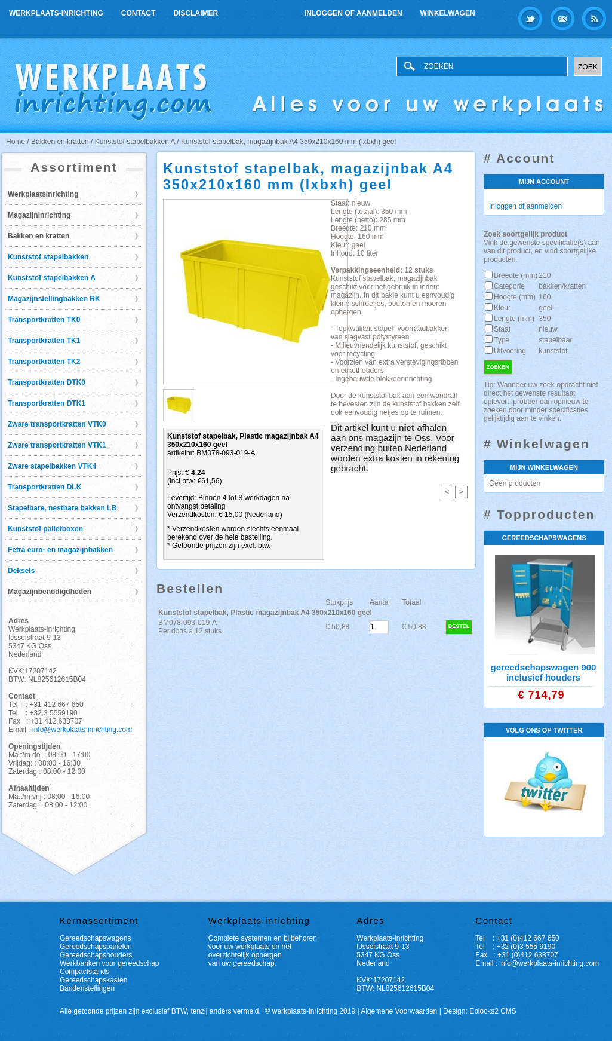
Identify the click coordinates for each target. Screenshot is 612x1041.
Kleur (502, 308)
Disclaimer (196, 13)
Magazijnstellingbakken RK (54, 299)
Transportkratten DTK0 (46, 382)
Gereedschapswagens (95, 938)
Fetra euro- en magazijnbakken (60, 550)
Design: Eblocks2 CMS (479, 1011)
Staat (502, 329)
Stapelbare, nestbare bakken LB (62, 508)
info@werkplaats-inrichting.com (82, 729)
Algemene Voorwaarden (399, 1011)
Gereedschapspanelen (96, 946)
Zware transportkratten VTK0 (57, 424)
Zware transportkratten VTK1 (57, 445)
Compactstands (84, 971)
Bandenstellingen (87, 988)
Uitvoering (510, 351)
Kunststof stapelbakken (48, 257)
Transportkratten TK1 (44, 340)
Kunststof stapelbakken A (52, 278)
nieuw (548, 329)
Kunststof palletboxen (45, 529)
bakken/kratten (562, 286)
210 (545, 275)
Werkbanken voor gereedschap (109, 963)
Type (501, 340)
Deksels (21, 571)
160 (545, 297)
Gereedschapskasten (93, 980)
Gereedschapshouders (96, 955)
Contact (138, 13)
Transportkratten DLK (44, 487)
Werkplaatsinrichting (43, 194)
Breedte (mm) (515, 275)
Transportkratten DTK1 (46, 403)
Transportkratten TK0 (44, 320)
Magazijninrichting (39, 215)
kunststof (553, 351)
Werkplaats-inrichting (56, 13)
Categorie (509, 286)
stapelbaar (555, 340)
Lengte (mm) (514, 318)
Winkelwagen (447, 13)
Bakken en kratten (38, 236)
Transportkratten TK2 (44, 361)
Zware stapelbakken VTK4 (52, 466)
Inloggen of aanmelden (353, 13)
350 (545, 318)
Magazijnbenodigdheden (49, 591)
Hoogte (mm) (515, 297)
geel (545, 308)
